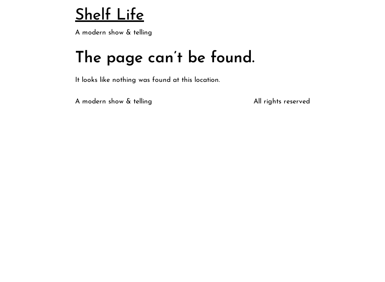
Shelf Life (109, 16)
